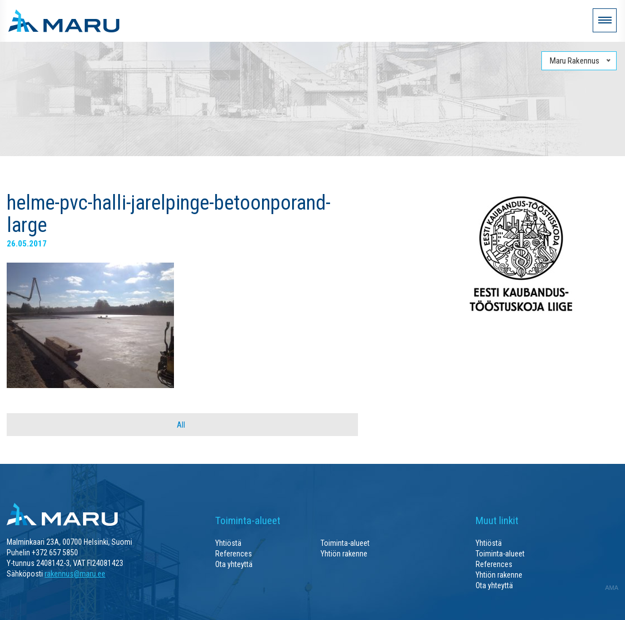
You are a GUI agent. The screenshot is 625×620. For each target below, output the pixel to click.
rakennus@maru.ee (75, 573)
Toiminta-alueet (345, 543)
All (181, 425)
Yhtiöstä (228, 543)
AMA (611, 587)
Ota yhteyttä (234, 564)
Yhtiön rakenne (344, 553)
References (233, 553)
